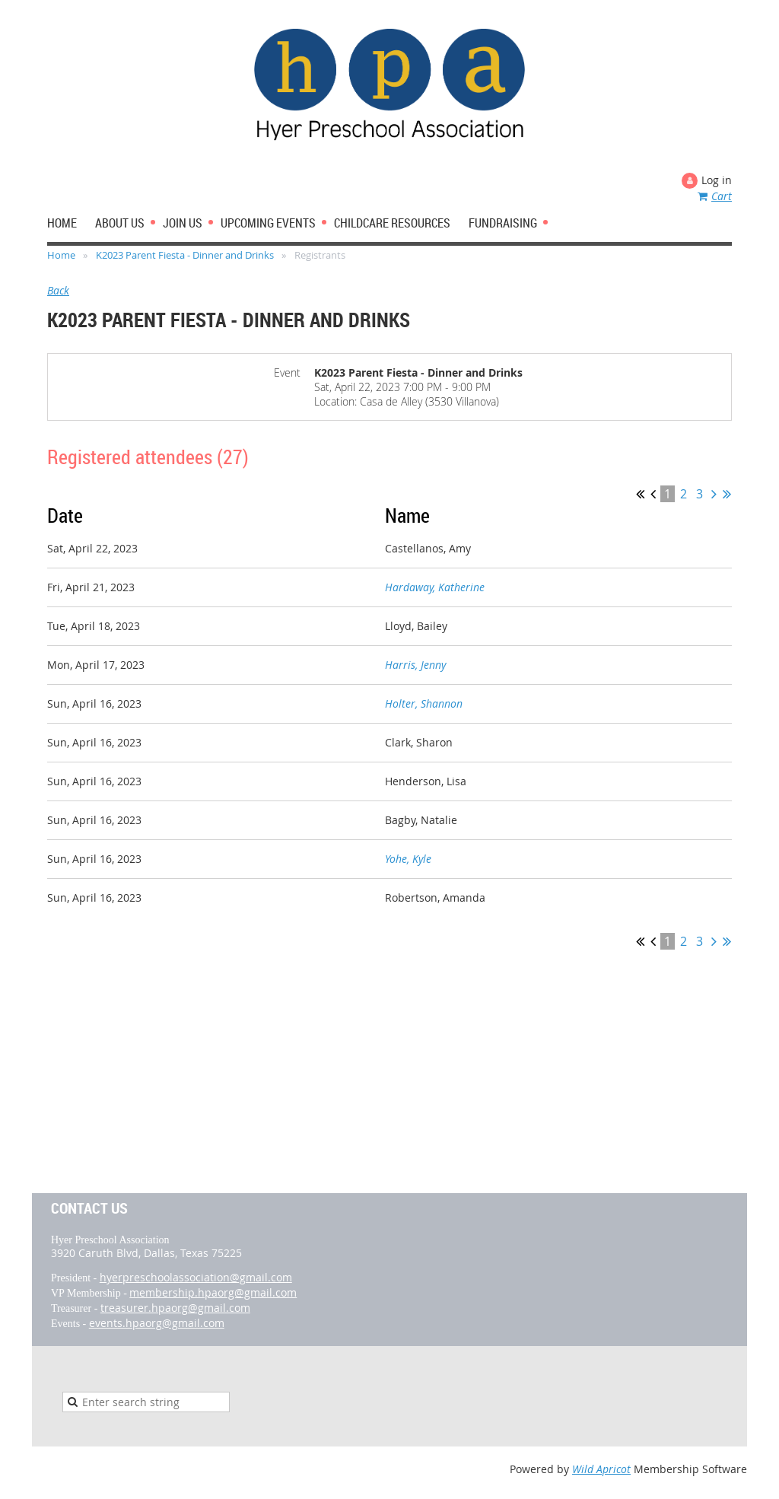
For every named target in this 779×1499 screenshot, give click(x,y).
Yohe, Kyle (408, 858)
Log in (716, 180)
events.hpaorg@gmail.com (156, 1323)
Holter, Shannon (424, 703)
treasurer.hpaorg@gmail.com (175, 1307)
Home (61, 255)
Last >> (727, 493)
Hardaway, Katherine (435, 587)
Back (58, 290)
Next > (714, 493)
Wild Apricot (601, 1469)
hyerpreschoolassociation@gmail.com (196, 1277)
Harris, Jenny (415, 664)
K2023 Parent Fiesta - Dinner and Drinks (185, 255)
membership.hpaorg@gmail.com (213, 1292)
